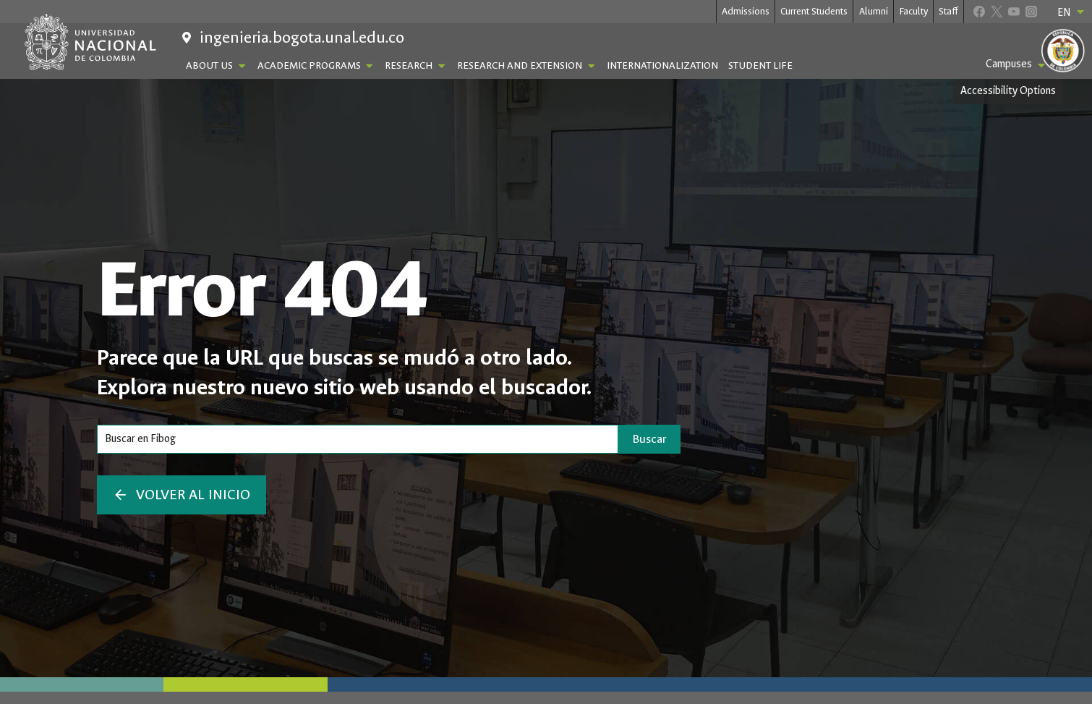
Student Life (760, 65)
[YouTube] (1013, 11)
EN (1071, 12)
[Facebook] (978, 11)
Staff (948, 11)
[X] (996, 11)
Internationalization (662, 65)
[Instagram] (1030, 11)
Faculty (913, 11)
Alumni (873, 11)
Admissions (745, 11)
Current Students (814, 11)
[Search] (357, 439)
